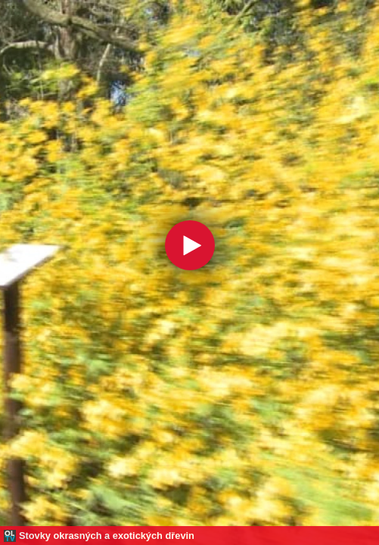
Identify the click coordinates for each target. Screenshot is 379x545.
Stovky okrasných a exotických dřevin (106, 535)
